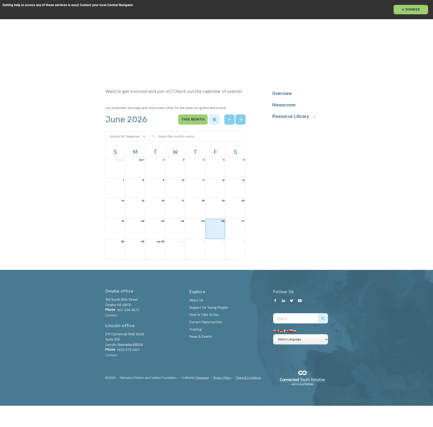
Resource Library (295, 116)
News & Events (200, 337)
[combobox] (295, 318)
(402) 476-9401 (128, 350)
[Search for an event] (197, 136)
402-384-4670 (128, 310)
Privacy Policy (222, 377)
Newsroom (283, 104)
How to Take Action (204, 315)
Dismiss (411, 9)
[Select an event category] (125, 136)
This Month (193, 119)
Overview (282, 93)
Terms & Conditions (248, 377)
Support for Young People (208, 308)
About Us (196, 300)
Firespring (202, 377)
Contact (111, 315)
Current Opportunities (205, 322)
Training (195, 329)
